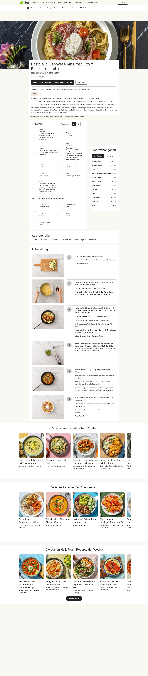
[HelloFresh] (24, 2)
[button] (58, 124)
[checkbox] (31, 77)
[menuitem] (25, 2)
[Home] (28, 8)
